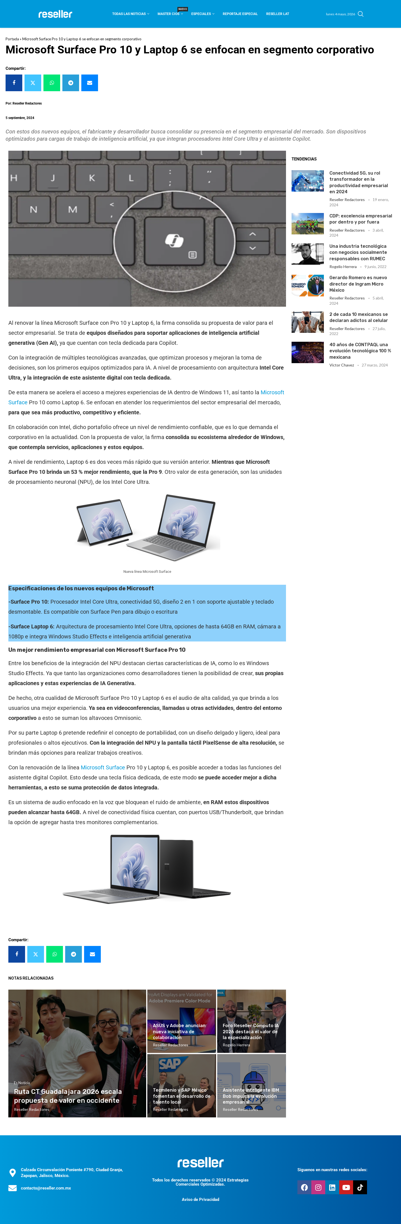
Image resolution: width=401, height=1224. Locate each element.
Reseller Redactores (347, 199)
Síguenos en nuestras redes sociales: (332, 1169)
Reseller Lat (277, 14)
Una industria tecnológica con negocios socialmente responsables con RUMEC (358, 252)
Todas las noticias (129, 14)
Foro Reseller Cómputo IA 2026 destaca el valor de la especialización (251, 1031)
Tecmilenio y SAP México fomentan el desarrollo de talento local (182, 1096)
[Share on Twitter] (33, 83)
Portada (12, 39)
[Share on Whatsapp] (51, 83)
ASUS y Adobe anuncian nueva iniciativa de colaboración (179, 1031)
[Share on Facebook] (14, 83)
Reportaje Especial (240, 14)
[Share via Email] (89, 83)
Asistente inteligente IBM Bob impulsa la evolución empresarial (251, 1096)
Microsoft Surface (103, 767)
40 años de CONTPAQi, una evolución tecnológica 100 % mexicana (360, 351)
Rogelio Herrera (343, 266)
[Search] (360, 14)
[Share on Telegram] (70, 83)
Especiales (201, 14)
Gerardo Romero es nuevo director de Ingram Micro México (358, 284)
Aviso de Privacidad (200, 1199)
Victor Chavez (341, 365)
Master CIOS (170, 12)
